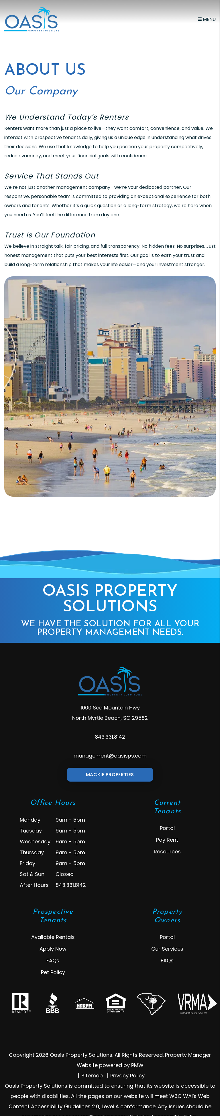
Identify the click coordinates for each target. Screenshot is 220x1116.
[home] (31, 19)
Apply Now (53, 948)
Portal (167, 828)
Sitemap (92, 1075)
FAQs (52, 960)
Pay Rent (167, 839)
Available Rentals (53, 937)
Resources (167, 851)
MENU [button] (207, 19)
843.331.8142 (110, 736)
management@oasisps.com (110, 755)
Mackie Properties (110, 774)
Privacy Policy (127, 1075)
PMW (137, 1065)
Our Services (167, 948)
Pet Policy (53, 972)
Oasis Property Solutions (110, 610)
